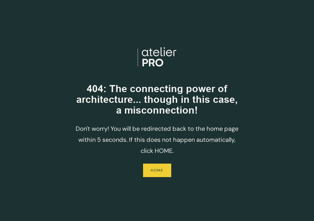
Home (157, 170)
